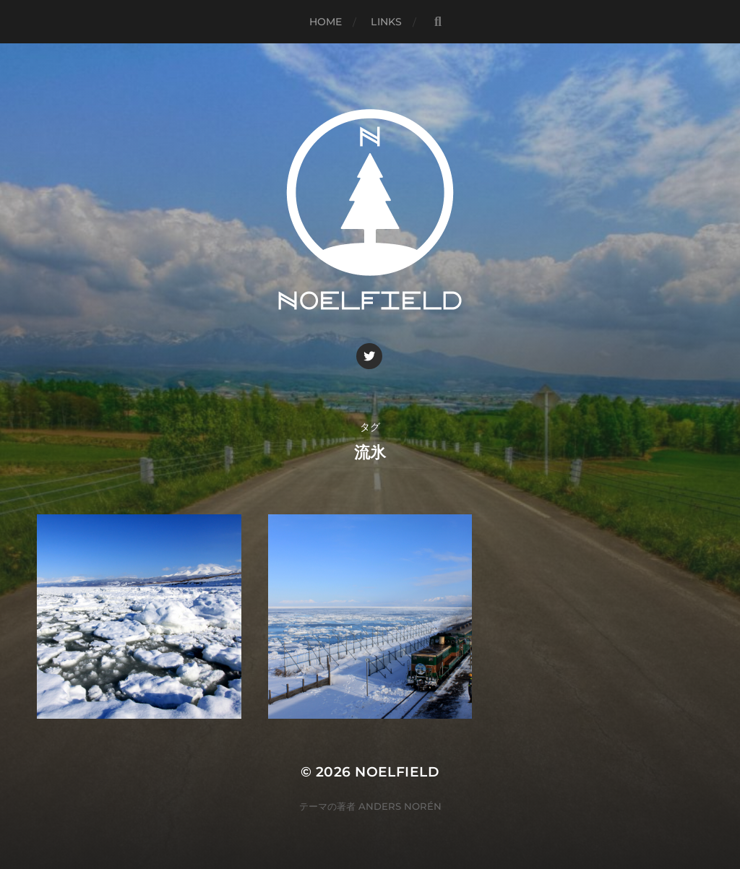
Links (386, 21)
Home (326, 21)
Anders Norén (400, 806)
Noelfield (397, 772)
